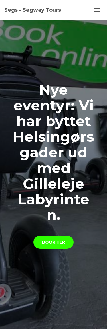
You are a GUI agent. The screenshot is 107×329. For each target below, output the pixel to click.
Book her (53, 242)
